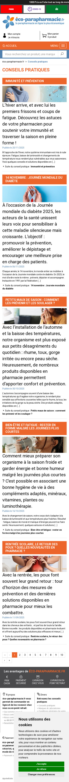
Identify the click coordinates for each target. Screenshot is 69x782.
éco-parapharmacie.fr (13, 61)
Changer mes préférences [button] (41, 774)
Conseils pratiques (38, 61)
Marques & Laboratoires (49, 708)
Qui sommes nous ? (13, 712)
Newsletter (9, 723)
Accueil (10, 45)
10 (62, 655)
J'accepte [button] (41, 764)
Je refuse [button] (41, 769)
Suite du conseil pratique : (30, 166)
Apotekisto (7, 778)
